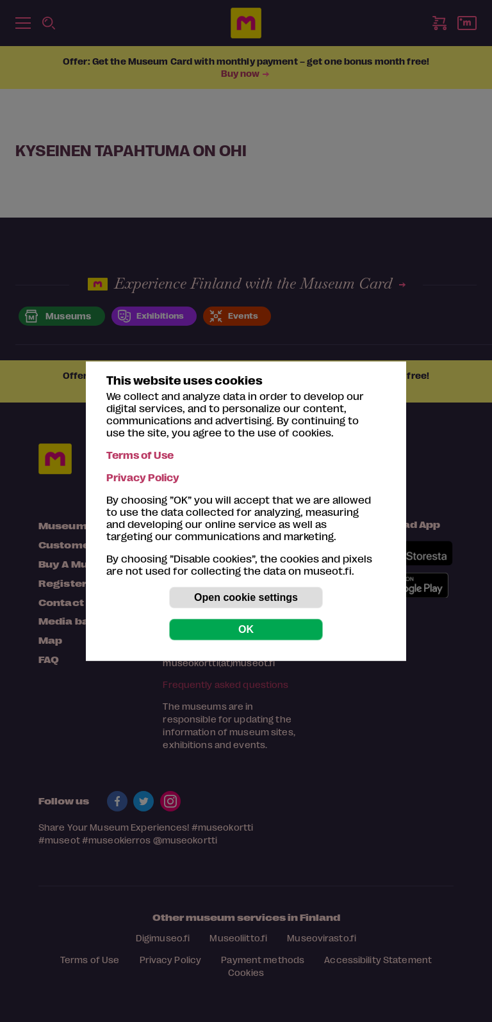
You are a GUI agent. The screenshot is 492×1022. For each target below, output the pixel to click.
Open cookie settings (246, 597)
